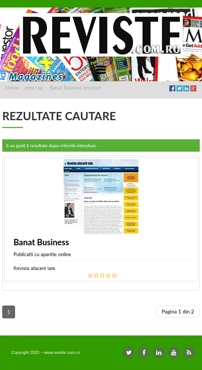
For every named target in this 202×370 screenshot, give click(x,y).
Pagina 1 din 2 (177, 311)
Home (12, 88)
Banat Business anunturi (75, 88)
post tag (33, 88)
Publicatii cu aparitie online (42, 254)
